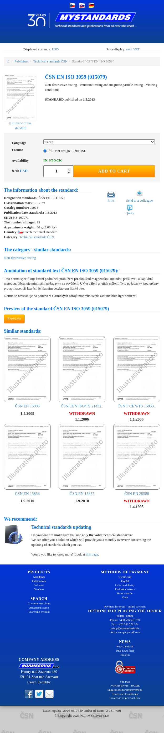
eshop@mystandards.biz (125, 628)
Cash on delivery (125, 585)
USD (55, 49)
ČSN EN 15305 (27, 372)
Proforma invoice (125, 589)
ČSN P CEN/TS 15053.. (136, 372)
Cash (125, 597)
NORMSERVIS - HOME (125, 685)
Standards (39, 576)
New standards (125, 646)
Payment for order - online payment (125, 606)
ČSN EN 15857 (82, 460)
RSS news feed (125, 650)
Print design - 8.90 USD (67, 151)
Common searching (39, 603)
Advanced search (39, 607)
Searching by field (39, 611)
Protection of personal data (124, 697)
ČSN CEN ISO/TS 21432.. (82, 372)
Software (39, 585)
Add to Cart (114, 171)
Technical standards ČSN (50, 61)
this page (92, 554)
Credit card (125, 576)
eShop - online (124, 615)
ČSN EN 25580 (136, 460)
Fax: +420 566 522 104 (125, 624)
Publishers (21, 61)
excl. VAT (133, 49)
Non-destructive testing (20, 258)
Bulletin (125, 654)
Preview (14, 319)
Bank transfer (125, 593)
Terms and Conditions (125, 693)
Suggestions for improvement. (124, 689)
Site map (125, 681)
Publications (39, 581)
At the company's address (125, 632)
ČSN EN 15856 (27, 460)
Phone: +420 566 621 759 (125, 619)
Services (39, 589)
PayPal (125, 581)
